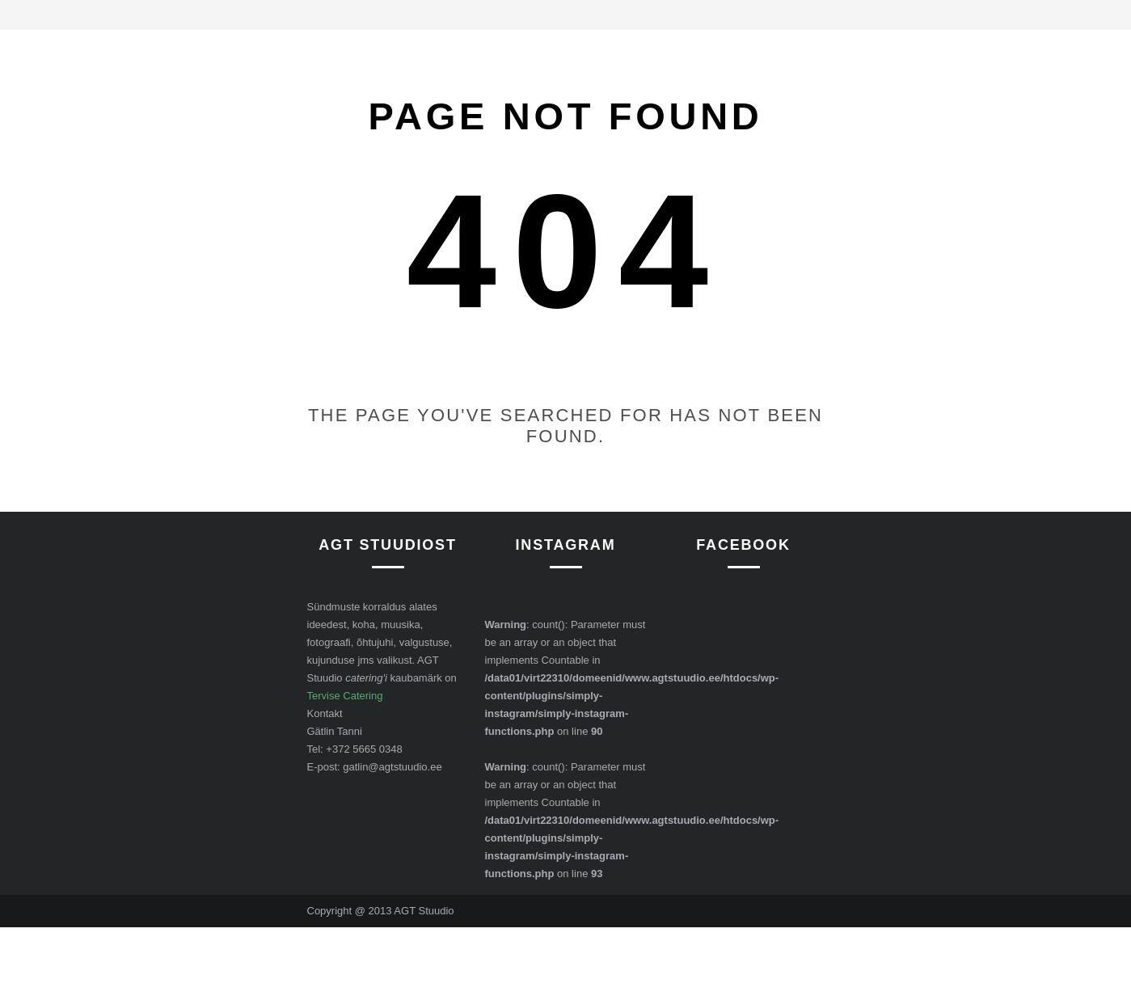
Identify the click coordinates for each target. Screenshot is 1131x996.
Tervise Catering (345, 696)
